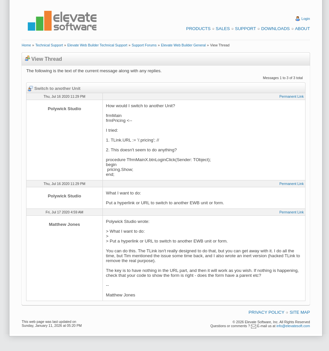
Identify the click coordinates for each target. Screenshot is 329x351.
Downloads (275, 28)
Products (198, 28)
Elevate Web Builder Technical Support (97, 45)
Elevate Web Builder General (183, 45)
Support (245, 28)
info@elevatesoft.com (293, 326)
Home (26, 45)
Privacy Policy (267, 312)
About (302, 28)
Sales (223, 28)
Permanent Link (291, 96)
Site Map (300, 312)
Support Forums (144, 45)
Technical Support (49, 45)
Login (306, 19)
